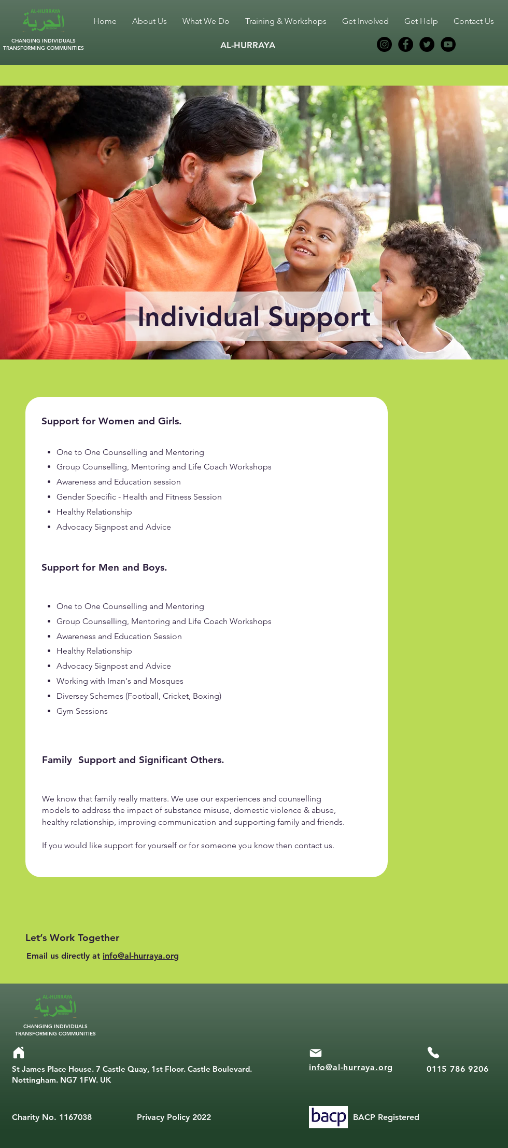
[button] (206, 21)
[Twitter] (426, 44)
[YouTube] (448, 44)
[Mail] (315, 1053)
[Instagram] (384, 44)
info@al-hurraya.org (141, 956)
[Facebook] (405, 44)
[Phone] (433, 1052)
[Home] (18, 1052)
